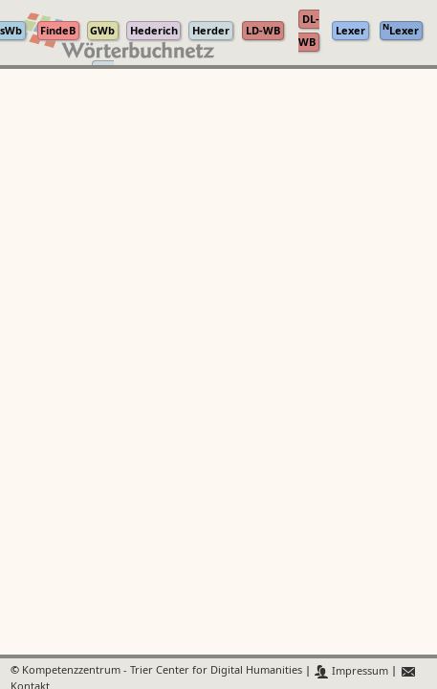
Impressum (351, 671)
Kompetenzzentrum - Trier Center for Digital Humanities (162, 671)
